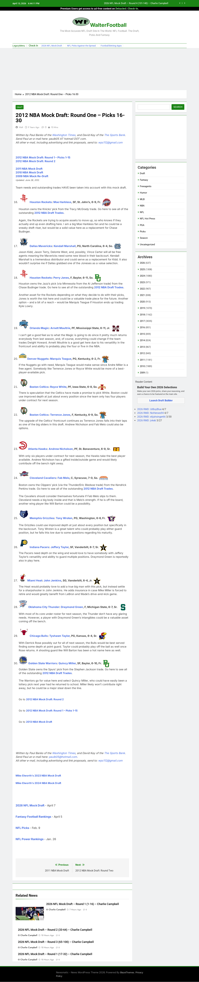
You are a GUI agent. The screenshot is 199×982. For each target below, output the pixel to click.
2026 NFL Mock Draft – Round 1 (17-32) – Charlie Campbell (55, 954)
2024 (142, 275)
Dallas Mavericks (41, 246)
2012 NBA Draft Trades (49, 213)
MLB (142, 199)
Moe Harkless (62, 202)
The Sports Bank (114, 135)
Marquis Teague (60, 358)
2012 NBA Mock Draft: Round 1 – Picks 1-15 (43, 157)
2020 (142, 301)
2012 (142, 353)
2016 (142, 327)
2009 (142, 372)
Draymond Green (72, 607)
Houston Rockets (41, 202)
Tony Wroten (64, 518)
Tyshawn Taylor (59, 636)
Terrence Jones (60, 414)
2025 (142, 269)
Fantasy (144, 180)
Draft (19, 107)
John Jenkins (52, 580)
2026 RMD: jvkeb (147, 420)
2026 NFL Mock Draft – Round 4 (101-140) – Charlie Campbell (136, 3)
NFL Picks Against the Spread (81, 45)
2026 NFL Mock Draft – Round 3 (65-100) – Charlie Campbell (56, 942)
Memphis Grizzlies (42, 518)
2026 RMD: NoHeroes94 (150, 412)
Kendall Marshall (65, 246)
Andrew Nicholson (61, 449)
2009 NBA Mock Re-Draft (32, 176)
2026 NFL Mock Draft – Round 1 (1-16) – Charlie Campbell (82, 904)
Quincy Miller (67, 663)
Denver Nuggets (38, 358)
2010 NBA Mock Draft (29, 172)
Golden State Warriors (42, 663)
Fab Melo (63, 478)
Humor (143, 192)
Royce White (58, 387)
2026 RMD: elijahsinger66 (151, 416)
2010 (142, 366)
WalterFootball (108, 25)
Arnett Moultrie (60, 328)
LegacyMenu (18, 46)
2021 (142, 295)
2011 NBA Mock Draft (29, 168)
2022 (142, 288)
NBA (142, 205)
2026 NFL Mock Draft (51, 45)
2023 (142, 282)
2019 (142, 308)
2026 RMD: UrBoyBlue (149, 409)
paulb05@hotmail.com (63, 757)
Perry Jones (61, 277)
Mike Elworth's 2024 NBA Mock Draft (38, 783)
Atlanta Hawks (37, 449)
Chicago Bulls (39, 636)
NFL (142, 212)
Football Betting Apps (111, 45)
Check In (33, 45)
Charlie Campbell (57, 909)
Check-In (133, 8)
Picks (143, 231)
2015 (142, 334)
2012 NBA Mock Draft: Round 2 (35, 161)
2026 (142, 262)
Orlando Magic (39, 328)
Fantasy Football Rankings (33, 816)
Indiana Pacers (39, 547)
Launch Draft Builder (161, 400)
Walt (21, 127)
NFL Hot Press (147, 218)
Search (177, 107)
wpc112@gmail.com (110, 142)
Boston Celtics (39, 387)
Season (144, 238)
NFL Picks (22, 828)
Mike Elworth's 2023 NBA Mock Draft (38, 775)
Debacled (120, 8)
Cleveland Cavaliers (43, 478)
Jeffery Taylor (60, 547)
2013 (142, 347)
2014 (142, 340)
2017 (142, 321)
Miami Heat (34, 580)
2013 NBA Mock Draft (39, 721)
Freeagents (145, 186)
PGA (142, 225)
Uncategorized (147, 244)
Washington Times (63, 135)
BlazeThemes (127, 972)
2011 (142, 359)
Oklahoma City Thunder (43, 607)
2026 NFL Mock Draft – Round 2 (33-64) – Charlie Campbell (55, 929)
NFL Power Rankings (30, 839)
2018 (142, 314)
